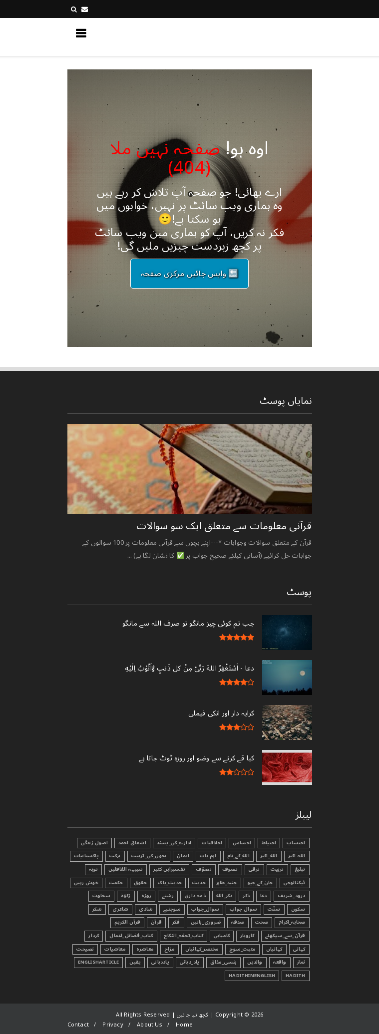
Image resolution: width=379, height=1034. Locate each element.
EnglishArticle (98, 962)
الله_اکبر (269, 856)
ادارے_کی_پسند (174, 843)
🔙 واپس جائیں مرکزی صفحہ (190, 273)
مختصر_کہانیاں (202, 949)
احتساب (296, 843)
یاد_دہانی (190, 962)
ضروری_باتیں (206, 922)
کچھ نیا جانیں (272, 36)
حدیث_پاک (169, 883)
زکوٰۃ (126, 896)
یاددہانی (160, 962)
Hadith (295, 976)
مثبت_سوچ (242, 949)
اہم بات (208, 856)
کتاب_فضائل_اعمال (131, 936)
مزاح (169, 949)
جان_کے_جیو (260, 883)
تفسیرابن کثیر (169, 869)
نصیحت (85, 949)
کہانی (299, 949)
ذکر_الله (224, 896)
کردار (93, 936)
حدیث (199, 883)
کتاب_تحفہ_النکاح (183, 936)
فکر (176, 922)
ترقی (254, 869)
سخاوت (101, 896)
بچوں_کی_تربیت (149, 856)
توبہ (93, 869)
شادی (146, 909)
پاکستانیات (86, 856)
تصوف (230, 869)
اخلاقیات (212, 843)
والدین (254, 962)
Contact (78, 1025)
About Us (149, 1025)
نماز (301, 962)
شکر (97, 909)
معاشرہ (145, 949)
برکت (115, 856)
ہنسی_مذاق (223, 962)
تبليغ (300, 869)
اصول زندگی (94, 843)
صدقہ (238, 922)
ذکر (246, 896)
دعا (263, 896)
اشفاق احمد (132, 843)
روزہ (146, 896)
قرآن (156, 922)
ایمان (183, 856)
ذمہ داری (195, 896)
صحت (262, 922)
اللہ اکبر (297, 856)
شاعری (120, 909)
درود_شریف (292, 896)
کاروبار (247, 936)
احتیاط (269, 843)
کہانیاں (274, 949)
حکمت (116, 883)
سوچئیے (172, 909)
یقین (135, 962)
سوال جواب (243, 909)
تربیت (277, 869)
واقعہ (280, 962)
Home (184, 1025)
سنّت (274, 909)
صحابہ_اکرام (292, 922)
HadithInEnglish (252, 976)
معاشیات (114, 949)
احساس (242, 843)
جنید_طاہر (226, 883)
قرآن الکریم (127, 922)
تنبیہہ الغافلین (125, 869)
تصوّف (204, 869)
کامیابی (222, 936)
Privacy (112, 1025)
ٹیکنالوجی (295, 883)
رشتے (168, 896)
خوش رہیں (86, 883)
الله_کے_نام (238, 856)
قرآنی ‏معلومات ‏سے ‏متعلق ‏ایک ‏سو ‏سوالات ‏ (223, 526)
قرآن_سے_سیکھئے (285, 936)
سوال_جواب (205, 909)
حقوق (140, 883)
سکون (298, 909)
